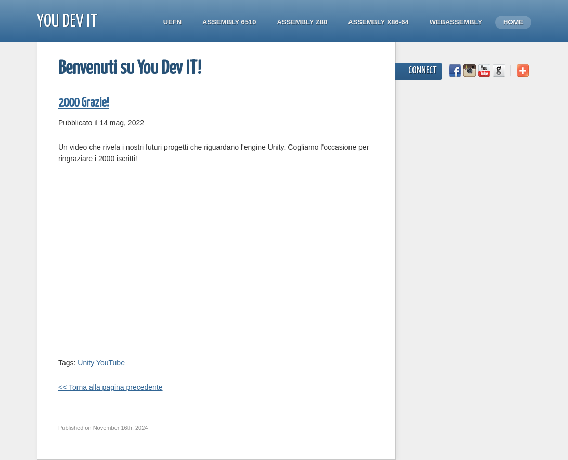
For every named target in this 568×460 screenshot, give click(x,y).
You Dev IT (67, 21)
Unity (86, 363)
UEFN (172, 22)
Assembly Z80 (302, 22)
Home (513, 22)
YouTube (110, 363)
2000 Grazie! (83, 103)
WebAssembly (456, 22)
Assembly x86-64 (378, 22)
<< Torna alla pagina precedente (110, 387)
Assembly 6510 (229, 22)
